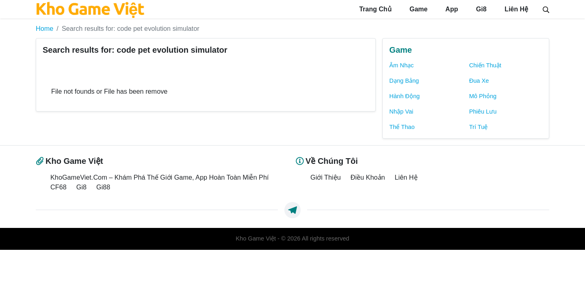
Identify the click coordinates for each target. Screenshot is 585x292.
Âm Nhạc (401, 65)
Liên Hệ (515, 9)
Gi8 (480, 9)
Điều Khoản (368, 177)
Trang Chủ (375, 9)
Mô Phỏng (483, 96)
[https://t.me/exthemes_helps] (292, 210)
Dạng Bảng (404, 80)
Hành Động (404, 96)
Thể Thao (401, 127)
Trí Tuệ (478, 127)
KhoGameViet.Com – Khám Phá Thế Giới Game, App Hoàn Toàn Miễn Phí (159, 177)
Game (418, 9)
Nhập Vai (401, 111)
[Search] (546, 9)
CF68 (58, 187)
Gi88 (103, 187)
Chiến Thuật (485, 65)
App (451, 9)
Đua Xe (479, 80)
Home (44, 28)
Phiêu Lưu (483, 111)
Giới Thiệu (325, 177)
